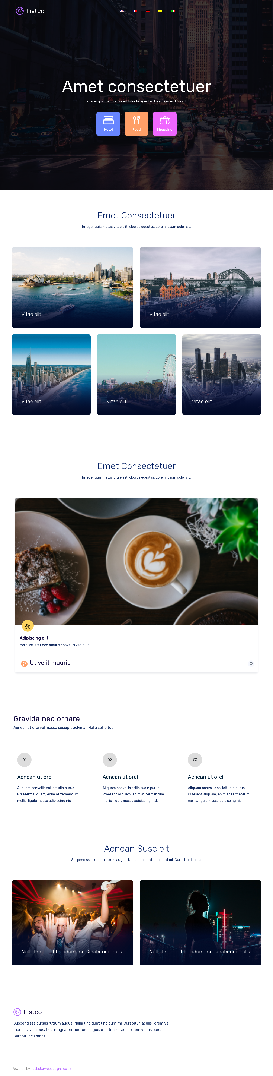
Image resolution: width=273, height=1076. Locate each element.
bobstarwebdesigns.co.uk (51, 1069)
